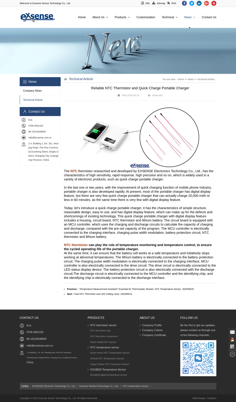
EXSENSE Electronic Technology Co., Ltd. (53, 386)
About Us (100, 17)
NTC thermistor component (104, 336)
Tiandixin (211, 398)
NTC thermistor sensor (102, 325)
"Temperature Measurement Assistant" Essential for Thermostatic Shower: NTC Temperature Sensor (130, 289)
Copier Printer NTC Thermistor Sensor (109, 364)
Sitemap (158, 3)
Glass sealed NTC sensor (103, 342)
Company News (32, 90)
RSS (171, 3)
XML (145, 3)
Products (122, 17)
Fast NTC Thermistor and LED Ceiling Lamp (96, 294)
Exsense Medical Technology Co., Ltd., (99, 386)
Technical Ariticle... (206, 79)
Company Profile (151, 325)
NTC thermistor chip (100, 330)
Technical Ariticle (32, 99)
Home (82, 17)
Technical (170, 17)
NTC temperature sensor (103, 347)
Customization (146, 17)
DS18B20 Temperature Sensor (107, 369)
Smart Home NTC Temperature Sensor (110, 352)
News (189, 17)
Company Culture (151, 330)
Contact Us (209, 17)
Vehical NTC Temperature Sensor (107, 358)
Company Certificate (153, 335)
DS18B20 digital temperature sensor (108, 375)
